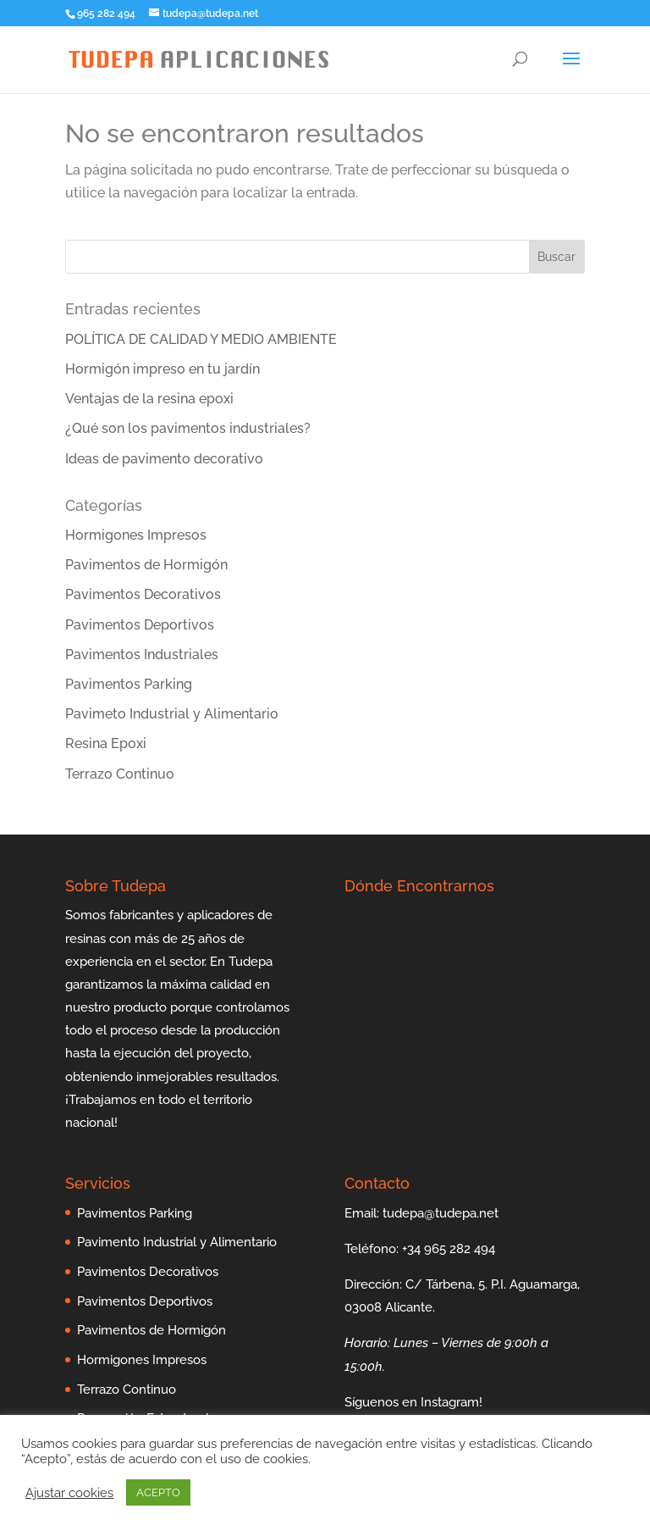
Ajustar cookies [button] (69, 1492)
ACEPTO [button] (158, 1492)
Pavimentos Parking (128, 684)
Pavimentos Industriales (141, 654)
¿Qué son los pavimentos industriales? (188, 428)
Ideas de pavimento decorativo (164, 459)
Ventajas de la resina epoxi (149, 399)
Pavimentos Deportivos (139, 625)
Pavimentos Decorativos (143, 594)
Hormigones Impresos (136, 535)
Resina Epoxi (105, 743)
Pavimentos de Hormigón (146, 565)
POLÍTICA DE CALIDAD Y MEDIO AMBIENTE (201, 339)
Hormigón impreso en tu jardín (162, 369)
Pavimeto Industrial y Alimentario (171, 714)
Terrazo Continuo (119, 774)
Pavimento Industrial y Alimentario (177, 1242)
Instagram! (451, 1402)
